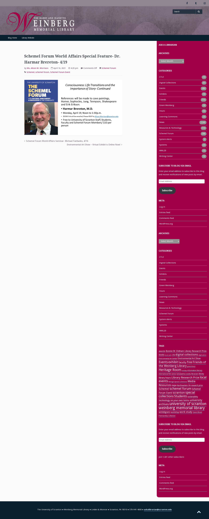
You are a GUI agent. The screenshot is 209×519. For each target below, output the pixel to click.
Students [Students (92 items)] (180, 396)
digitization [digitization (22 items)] (202, 355)
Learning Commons (168, 116)
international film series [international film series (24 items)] (167, 374)
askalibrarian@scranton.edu (158, 509)
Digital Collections (167, 82)
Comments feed (166, 218)
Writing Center (166, 156)
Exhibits (163, 94)
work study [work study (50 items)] (186, 412)
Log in (162, 207)
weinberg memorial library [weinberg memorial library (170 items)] (182, 408)
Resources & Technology (170, 128)
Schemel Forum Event (60, 72)
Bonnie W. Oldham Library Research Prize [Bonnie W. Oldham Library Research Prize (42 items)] (186, 351)
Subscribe (167, 190)
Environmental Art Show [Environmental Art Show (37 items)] (189, 358)
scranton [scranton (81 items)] (179, 392)
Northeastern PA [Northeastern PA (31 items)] (184, 385)
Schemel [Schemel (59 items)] (164, 388)
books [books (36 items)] (161, 355)
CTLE (161, 77)
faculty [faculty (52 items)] (182, 362)
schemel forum (42, 72)
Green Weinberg (166, 105)
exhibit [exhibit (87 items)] (173, 362)
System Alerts (165, 139)
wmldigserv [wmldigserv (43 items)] (164, 412)
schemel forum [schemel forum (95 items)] (180, 389)
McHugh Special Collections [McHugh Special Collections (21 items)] (177, 382)
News (161, 122)
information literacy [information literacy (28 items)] (194, 370)
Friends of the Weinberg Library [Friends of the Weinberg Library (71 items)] (182, 364)
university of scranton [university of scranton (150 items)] (187, 404)
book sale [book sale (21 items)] (168, 355)
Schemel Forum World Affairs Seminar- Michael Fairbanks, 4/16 (57, 141)
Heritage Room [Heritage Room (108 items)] (170, 370)
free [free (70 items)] (189, 362)
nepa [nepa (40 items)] (174, 385)
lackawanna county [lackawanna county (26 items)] (183, 374)
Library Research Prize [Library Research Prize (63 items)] (185, 377)
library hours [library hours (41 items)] (165, 377)
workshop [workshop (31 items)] (175, 412)
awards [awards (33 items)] (162, 351)
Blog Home (12, 38)
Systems (163, 145)
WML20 (162, 150)
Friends (162, 99)
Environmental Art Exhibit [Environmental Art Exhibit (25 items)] (168, 359)
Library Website (28, 38)
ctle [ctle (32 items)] (173, 355)
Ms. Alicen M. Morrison (37, 68)
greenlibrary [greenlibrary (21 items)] (191, 366)
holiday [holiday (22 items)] (184, 370)
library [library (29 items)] (201, 374)
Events (162, 88)
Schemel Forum (109, 68)
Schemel (30, 72)
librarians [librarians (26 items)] (194, 374)
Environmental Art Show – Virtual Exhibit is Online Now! (93, 144)
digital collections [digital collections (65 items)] (187, 354)
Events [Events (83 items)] (163, 362)
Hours (162, 111)
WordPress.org (166, 224)
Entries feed (164, 212)
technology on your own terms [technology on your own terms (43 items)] (174, 400)
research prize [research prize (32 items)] (197, 385)
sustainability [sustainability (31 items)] (192, 397)
